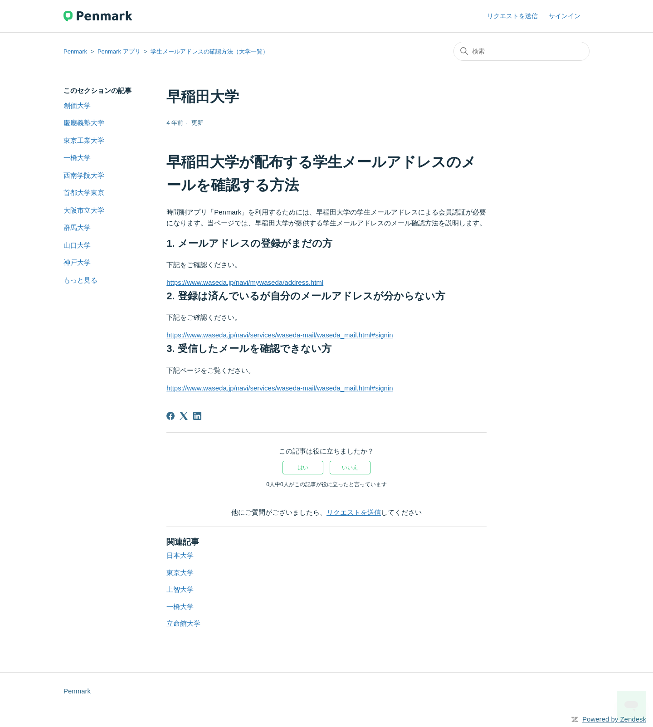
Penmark (75, 51)
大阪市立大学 (83, 210)
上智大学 (180, 589)
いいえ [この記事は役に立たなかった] (350, 467)
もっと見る (80, 280)
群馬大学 (77, 227)
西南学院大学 (83, 175)
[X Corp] (184, 416)
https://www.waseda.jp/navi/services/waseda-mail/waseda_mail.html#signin (279, 335)
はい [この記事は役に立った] (302, 467)
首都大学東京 (83, 192)
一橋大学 (77, 157)
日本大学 (180, 555)
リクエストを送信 (512, 16)
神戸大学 (77, 262)
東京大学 (180, 572)
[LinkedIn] (197, 416)
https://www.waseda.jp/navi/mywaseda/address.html (244, 282)
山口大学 (77, 245)
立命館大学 (183, 623)
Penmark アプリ (119, 51)
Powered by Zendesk (614, 719)
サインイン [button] (564, 16)
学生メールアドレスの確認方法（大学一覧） (209, 51)
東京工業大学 (83, 140)
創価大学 (77, 105)
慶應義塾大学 (83, 123)
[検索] (521, 51)
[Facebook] (170, 416)
